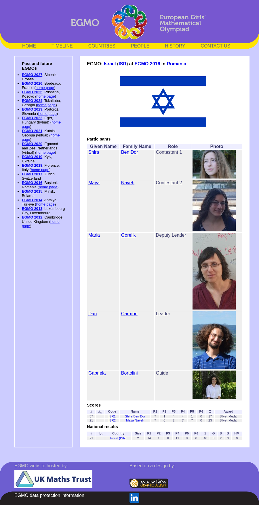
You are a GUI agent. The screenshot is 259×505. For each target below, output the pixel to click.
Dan (92, 313)
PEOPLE (140, 45)
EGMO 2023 (32, 109)
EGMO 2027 (32, 75)
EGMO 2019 (32, 157)
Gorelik (128, 235)
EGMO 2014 (32, 200)
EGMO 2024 (32, 100)
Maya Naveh (135, 420)
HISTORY (175, 45)
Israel (110, 63)
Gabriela (97, 373)
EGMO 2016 (32, 183)
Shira (93, 152)
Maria (94, 235)
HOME (29, 45)
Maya (94, 182)
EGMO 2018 (32, 165)
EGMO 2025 (32, 92)
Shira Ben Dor (135, 416)
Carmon (129, 313)
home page (45, 88)
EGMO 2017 (32, 174)
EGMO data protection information (49, 495)
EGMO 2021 (32, 131)
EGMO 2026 (32, 83)
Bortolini (129, 373)
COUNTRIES (101, 45)
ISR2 (112, 420)
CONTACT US (216, 45)
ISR (122, 63)
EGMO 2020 (32, 144)
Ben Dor (129, 152)
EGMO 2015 (32, 191)
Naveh (127, 182)
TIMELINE (62, 45)
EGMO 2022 (32, 118)
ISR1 (112, 416)
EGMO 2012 (32, 217)
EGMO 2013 (32, 208)
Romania (176, 63)
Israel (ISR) (118, 438)
